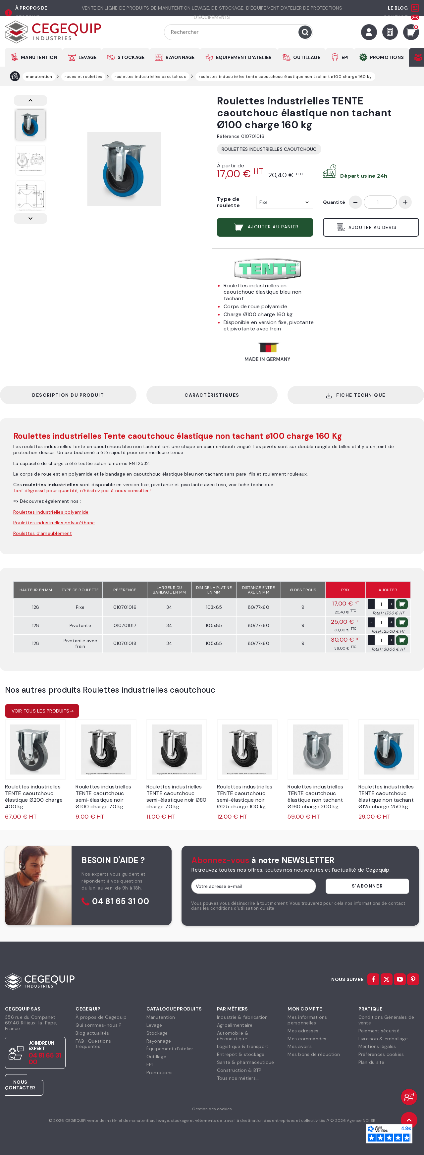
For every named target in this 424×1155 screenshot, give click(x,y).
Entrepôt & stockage (241, 1054)
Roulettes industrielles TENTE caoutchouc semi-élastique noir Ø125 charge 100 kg (245, 796)
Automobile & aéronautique (232, 1036)
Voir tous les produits (41, 711)
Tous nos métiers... (238, 1078)
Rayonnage (158, 1041)
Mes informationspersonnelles (307, 1020)
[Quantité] (380, 202)
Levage (154, 1025)
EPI (345, 57)
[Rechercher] (238, 32)
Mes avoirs (300, 1046)
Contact (395, 17)
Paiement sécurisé (378, 1031)
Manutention (160, 1017)
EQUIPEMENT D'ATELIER (244, 57)
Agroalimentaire (235, 1025)
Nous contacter (20, 1085)
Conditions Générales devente (386, 1020)
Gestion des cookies (212, 1109)
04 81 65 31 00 (120, 901)
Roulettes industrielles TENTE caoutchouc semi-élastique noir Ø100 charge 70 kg (103, 796)
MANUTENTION (39, 57)
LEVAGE (88, 57)
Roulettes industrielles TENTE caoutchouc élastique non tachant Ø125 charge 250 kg (386, 796)
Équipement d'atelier (169, 1049)
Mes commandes (307, 1039)
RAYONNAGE (180, 57)
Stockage (157, 1033)
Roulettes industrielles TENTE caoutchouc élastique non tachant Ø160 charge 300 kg (315, 796)
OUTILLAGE (306, 57)
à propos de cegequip (31, 12)
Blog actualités (92, 1033)
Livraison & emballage (383, 1039)
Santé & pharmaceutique (245, 1062)
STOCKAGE (131, 57)
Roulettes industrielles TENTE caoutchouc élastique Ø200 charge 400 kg (34, 796)
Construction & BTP (239, 1070)
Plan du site (371, 1062)
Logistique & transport (243, 1046)
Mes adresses (303, 1031)
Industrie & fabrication (242, 1017)
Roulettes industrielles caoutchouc (269, 149)
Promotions (159, 1072)
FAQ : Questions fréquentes (93, 1044)
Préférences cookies (381, 1054)
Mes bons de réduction (314, 1054)
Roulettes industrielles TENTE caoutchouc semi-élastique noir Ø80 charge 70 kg (176, 796)
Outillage (156, 1057)
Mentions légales (377, 1046)
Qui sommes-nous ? (99, 1025)
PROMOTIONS (387, 57)
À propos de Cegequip (101, 1017)
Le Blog (398, 8)
